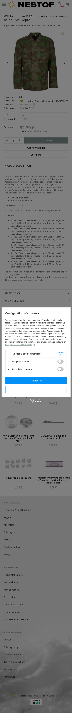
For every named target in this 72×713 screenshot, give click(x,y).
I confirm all (36, 380)
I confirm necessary (36, 389)
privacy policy (15, 328)
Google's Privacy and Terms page (20, 344)
